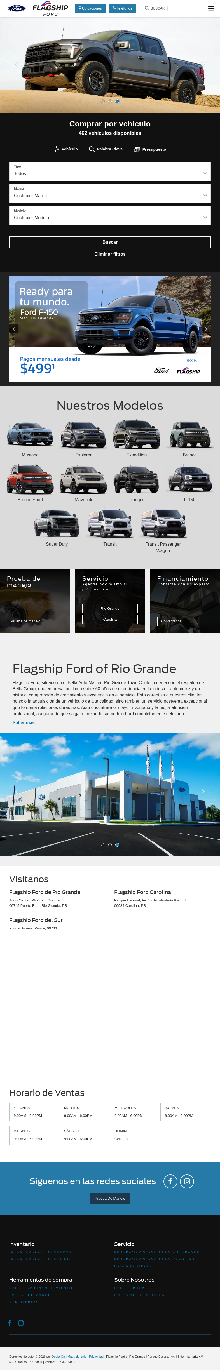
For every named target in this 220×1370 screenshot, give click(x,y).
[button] (16, 86)
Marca (19, 188)
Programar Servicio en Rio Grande (157, 1252)
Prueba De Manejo (110, 1198)
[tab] (66, 149)
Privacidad (96, 1356)
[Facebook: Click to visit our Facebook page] (170, 1181)
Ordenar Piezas (133, 1266)
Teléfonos (122, 8)
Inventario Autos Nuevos (40, 1252)
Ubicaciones (90, 8)
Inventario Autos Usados (40, 1259)
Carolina (110, 619)
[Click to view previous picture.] (24, 329)
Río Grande (109, 608)
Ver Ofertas (24, 1302)
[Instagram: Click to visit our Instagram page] (187, 1181)
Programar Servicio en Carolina (154, 1259)
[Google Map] (110, 1011)
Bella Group (129, 1288)
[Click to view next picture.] (196, 329)
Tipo (17, 166)
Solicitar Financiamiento (40, 1288)
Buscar (110, 242)
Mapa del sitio (76, 1356)
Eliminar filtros (110, 254)
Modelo (20, 211)
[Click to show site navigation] (211, 8)
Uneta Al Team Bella (139, 1295)
